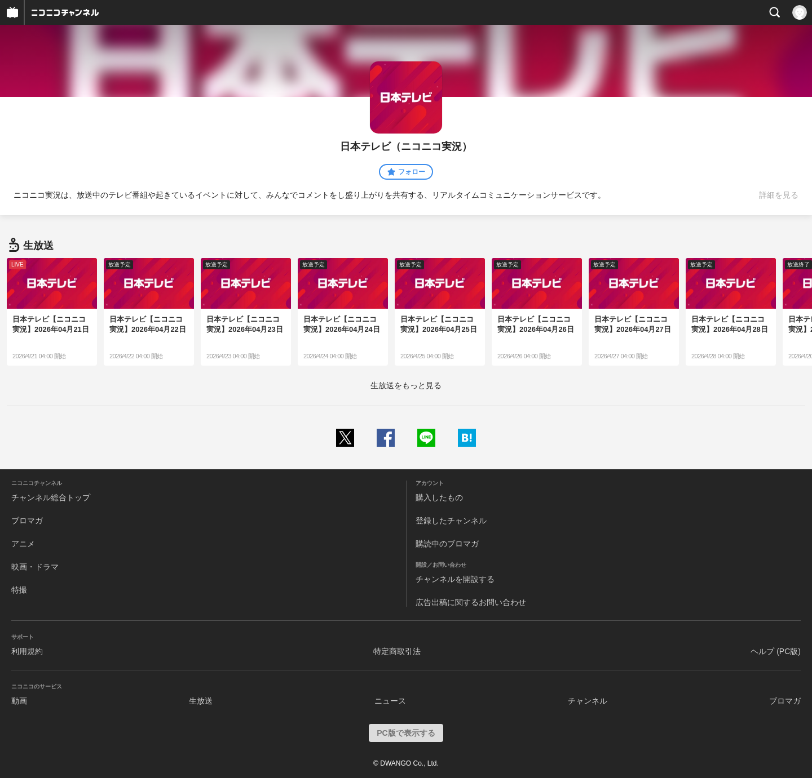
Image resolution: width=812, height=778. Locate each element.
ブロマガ (27, 520)
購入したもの (439, 497)
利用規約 (27, 651)
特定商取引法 (397, 651)
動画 (19, 700)
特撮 (19, 589)
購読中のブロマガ (447, 543)
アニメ (23, 543)
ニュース (390, 700)
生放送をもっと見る (406, 385)
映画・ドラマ (35, 566)
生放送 (201, 700)
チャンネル (587, 700)
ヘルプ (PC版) (776, 651)
